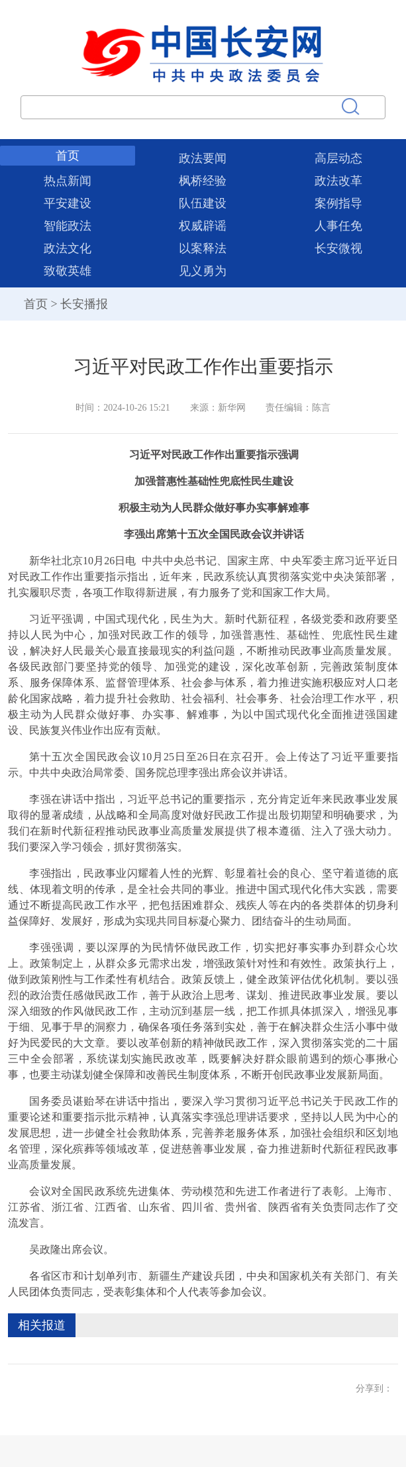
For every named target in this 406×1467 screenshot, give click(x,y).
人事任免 (338, 225)
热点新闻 (67, 180)
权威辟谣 (203, 225)
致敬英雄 (67, 271)
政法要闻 (203, 158)
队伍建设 (203, 203)
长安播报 (84, 304)
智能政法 (67, 225)
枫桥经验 (203, 180)
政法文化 (67, 248)
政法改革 (338, 180)
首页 (67, 155)
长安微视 (338, 248)
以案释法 (203, 248)
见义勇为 (203, 271)
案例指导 (338, 203)
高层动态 (338, 158)
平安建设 (67, 203)
